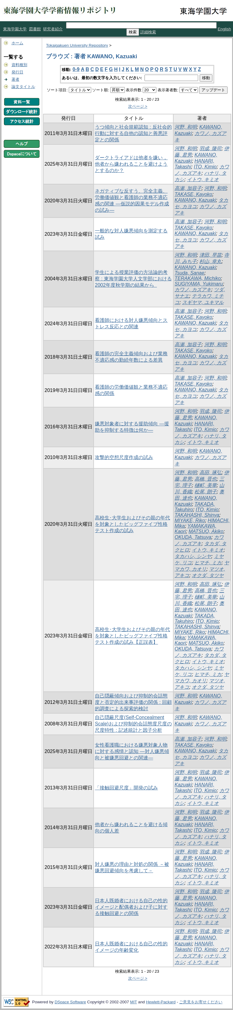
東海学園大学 (15, 29)
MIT (133, 1002)
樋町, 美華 (206, 485)
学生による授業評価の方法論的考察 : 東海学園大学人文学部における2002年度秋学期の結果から (133, 279)
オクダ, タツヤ (208, 575)
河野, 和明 (186, 127)
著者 (15, 79)
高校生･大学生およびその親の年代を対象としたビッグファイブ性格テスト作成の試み (132, 524)
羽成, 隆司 (210, 148)
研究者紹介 (53, 29)
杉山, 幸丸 (210, 261)
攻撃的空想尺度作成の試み (124, 457)
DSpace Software (70, 1002)
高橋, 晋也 (206, 478)
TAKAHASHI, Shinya (197, 515)
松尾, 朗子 (206, 491)
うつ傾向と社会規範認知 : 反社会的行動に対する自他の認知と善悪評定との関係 (133, 133)
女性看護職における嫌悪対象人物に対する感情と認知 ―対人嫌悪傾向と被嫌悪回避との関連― (132, 751)
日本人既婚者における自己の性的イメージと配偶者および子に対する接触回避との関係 (131, 907)
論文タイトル (23, 86)
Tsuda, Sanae (189, 272)
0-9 (75, 69)
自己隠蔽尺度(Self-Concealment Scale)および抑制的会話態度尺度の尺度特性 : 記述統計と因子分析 (133, 724)
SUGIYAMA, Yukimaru (199, 283)
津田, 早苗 (210, 255)
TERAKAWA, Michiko (198, 278)
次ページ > (138, 106)
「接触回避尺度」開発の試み (126, 787)
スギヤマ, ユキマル (203, 302)
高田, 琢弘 (210, 472)
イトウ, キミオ (203, 179)
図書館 (35, 29)
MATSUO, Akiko (205, 531)
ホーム (17, 43)
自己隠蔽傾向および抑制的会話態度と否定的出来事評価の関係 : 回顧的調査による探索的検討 (133, 702)
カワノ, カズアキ (193, 289)
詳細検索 (148, 32)
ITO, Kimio (205, 166)
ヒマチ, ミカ (208, 562)
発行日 (17, 72)
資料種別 (19, 64)
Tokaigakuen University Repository (77, 45)
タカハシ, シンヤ (193, 556)
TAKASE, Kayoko (193, 194)
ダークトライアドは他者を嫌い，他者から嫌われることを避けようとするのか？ (131, 164)
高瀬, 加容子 (188, 188)
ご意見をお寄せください (200, 1002)
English (224, 29)
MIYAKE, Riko (190, 520)
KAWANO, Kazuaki (195, 200)
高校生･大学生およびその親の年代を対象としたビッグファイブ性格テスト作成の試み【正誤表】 (132, 636)
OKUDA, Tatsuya (193, 537)
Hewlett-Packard (161, 1002)
